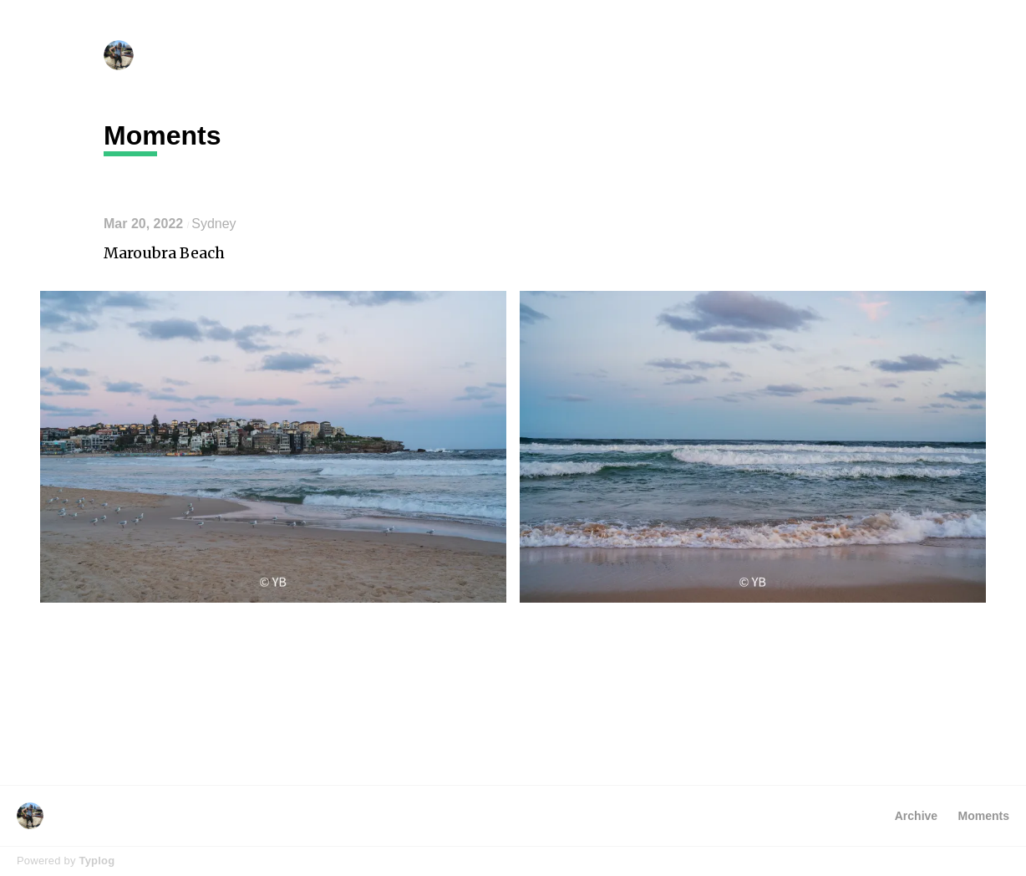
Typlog (96, 860)
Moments (983, 816)
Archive (916, 816)
